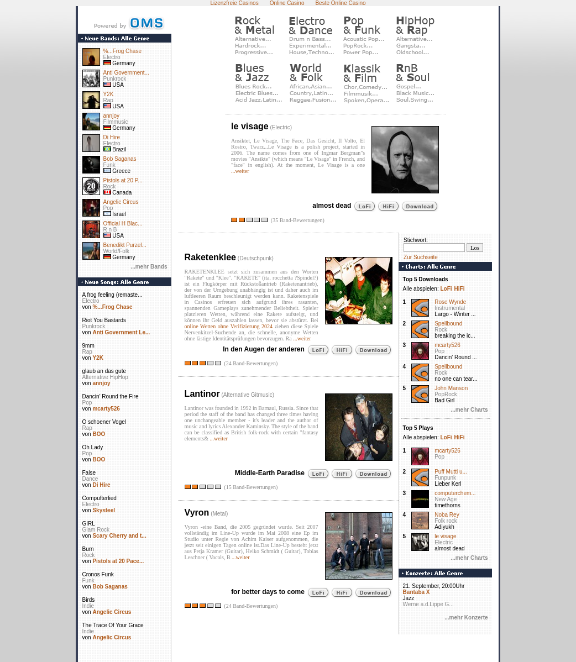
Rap (108, 100)
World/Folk (116, 251)
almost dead (331, 205)
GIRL (88, 524)
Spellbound (448, 324)
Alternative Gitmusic (248, 395)
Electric (281, 127)
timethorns (447, 505)
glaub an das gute (104, 371)
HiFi (459, 289)
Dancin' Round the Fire (110, 396)
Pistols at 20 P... (123, 180)
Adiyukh (444, 527)
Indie (88, 606)
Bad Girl (444, 400)
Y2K (108, 94)
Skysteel (103, 510)
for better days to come (268, 591)
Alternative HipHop (105, 377)
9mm (88, 346)
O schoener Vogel (104, 422)
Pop (108, 208)
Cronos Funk (98, 574)
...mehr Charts (469, 410)
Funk (109, 165)
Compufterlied (99, 498)
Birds (88, 600)
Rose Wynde (450, 302)
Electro (112, 57)
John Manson (451, 388)
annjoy (111, 116)
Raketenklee (210, 257)
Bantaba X (416, 592)
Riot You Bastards (104, 320)
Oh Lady (92, 447)
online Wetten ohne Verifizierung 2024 (229, 326)
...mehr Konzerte (466, 617)
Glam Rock (95, 530)
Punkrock (115, 79)
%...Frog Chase (122, 51)
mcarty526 (105, 409)
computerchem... (454, 493)
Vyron (197, 512)
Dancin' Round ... (455, 357)
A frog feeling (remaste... (112, 295)
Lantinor (202, 393)
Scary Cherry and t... (119, 536)
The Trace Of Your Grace (113, 625)
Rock (109, 186)
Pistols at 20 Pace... (118, 561)
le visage (250, 126)
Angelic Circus (121, 202)
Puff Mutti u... (450, 472)
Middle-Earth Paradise (270, 472)
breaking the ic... (454, 336)
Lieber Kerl (447, 484)
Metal (219, 514)
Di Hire (112, 137)
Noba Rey (446, 515)
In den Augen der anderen (264, 349)
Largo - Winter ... (454, 314)
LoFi (446, 289)
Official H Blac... (123, 223)
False (89, 473)
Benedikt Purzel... (124, 245)
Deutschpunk (255, 258)
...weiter (240, 171)
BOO (98, 434)
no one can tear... (455, 379)
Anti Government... (126, 73)
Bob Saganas (120, 159)
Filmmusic (115, 122)
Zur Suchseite (421, 257)
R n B (110, 230)
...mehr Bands (148, 267)
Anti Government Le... (121, 332)
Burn (88, 549)
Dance (90, 479)
